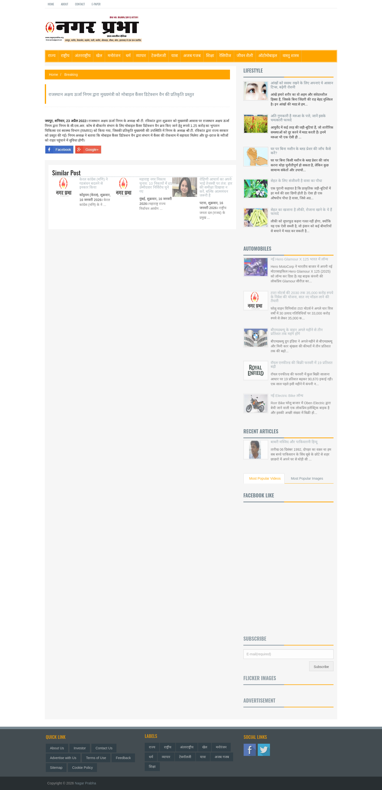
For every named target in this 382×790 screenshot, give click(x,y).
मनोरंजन (114, 55)
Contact (80, 4)
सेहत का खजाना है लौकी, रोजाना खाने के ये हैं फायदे (301, 210)
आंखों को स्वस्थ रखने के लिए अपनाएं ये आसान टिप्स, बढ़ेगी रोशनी (302, 85)
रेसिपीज (225, 55)
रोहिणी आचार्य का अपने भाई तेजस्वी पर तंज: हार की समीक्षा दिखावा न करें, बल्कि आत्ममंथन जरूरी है (216, 184)
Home (51, 4)
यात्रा (174, 55)
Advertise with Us (65, 758)
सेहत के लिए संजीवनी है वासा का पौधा (296, 179)
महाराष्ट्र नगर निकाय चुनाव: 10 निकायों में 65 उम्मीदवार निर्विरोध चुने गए (155, 182)
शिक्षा (210, 55)
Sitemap (58, 768)
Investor (82, 748)
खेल (99, 55)
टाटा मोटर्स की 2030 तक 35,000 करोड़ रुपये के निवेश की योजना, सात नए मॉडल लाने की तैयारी (302, 293)
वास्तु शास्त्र (291, 55)
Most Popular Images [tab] (307, 478)
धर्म (128, 55)
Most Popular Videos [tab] (265, 478)
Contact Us (105, 748)
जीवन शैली (245, 55)
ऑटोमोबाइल (267, 55)
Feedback (125, 758)
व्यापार (141, 55)
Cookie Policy (84, 768)
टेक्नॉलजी (158, 55)
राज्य (52, 55)
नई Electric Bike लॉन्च (287, 392)
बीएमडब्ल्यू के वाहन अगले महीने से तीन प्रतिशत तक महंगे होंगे (297, 328)
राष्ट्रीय (65, 55)
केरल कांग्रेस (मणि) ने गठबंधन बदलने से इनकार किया (93, 180)
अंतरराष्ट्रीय (83, 55)
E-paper (96, 4)
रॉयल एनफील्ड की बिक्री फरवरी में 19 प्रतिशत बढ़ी (302, 361)
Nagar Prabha (85, 783)
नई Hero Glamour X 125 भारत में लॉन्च (299, 255)
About (64, 4)
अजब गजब (192, 55)
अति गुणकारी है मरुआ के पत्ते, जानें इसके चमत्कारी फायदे (298, 118)
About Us (59, 748)
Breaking (71, 74)
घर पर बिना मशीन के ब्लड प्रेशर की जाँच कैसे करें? (301, 151)
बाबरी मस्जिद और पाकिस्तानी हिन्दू (294, 438)
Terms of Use (98, 758)
